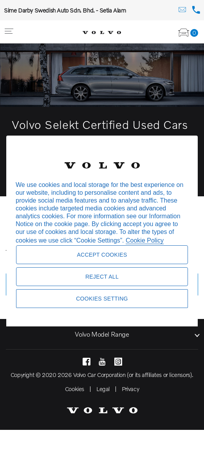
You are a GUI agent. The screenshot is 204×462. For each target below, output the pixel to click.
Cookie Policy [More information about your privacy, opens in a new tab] (145, 240)
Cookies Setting (102, 298)
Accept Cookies (102, 255)
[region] (102, 231)
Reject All (102, 277)
